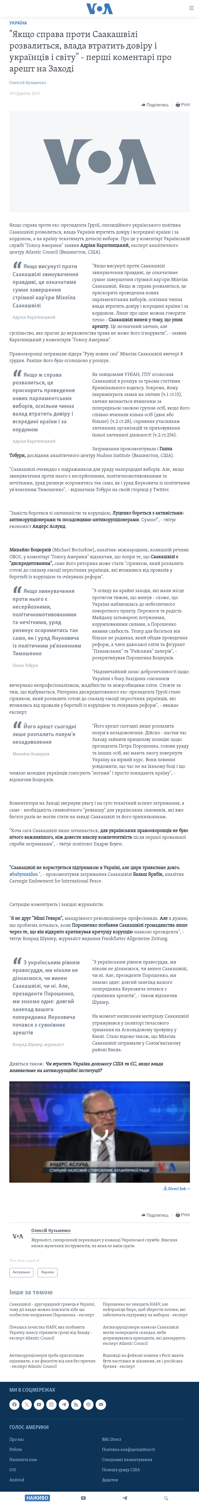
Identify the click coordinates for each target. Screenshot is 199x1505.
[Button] (155, 105)
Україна (18, 23)
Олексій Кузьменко (27, 83)
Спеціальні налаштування (127, 1460)
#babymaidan (23, 874)
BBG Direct (111, 1439)
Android (16, 1480)
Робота (15, 1450)
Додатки (110, 1480)
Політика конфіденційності (128, 1450)
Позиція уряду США (121, 1470)
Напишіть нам (23, 1460)
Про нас (16, 1439)
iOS (12, 1470)
